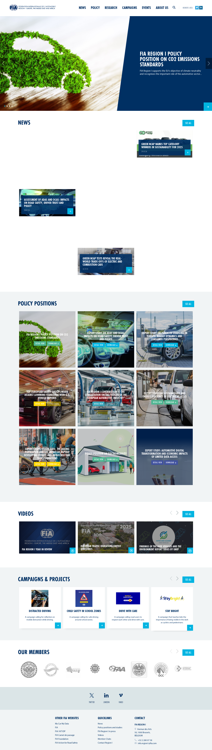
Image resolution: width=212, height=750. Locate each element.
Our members (33, 652)
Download (54, 343)
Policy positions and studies (110, 728)
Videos (25, 513)
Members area (188, 7)
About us (162, 7)
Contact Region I (105, 743)
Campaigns (129, 7)
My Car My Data (62, 724)
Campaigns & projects (44, 579)
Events (146, 7)
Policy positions (37, 303)
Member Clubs (104, 739)
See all (188, 123)
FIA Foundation (61, 739)
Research (111, 7)
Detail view (40, 343)
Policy (95, 7)
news (24, 122)
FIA (56, 728)
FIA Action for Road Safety (66, 743)
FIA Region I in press (107, 731)
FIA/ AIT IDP (60, 731)
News (82, 7)
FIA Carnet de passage (65, 735)
